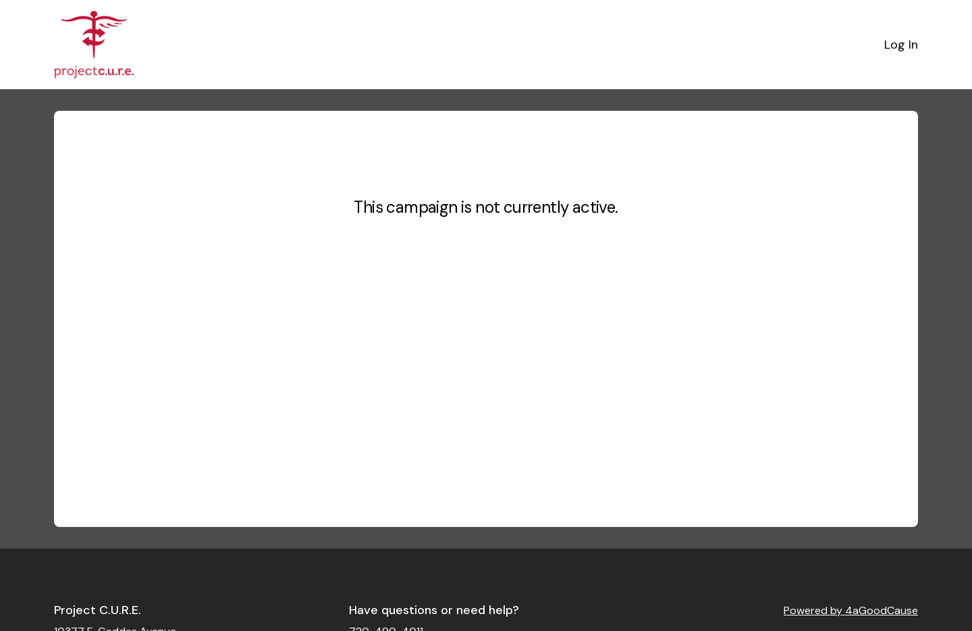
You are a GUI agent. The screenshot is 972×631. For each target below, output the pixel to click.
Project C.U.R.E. (97, 610)
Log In (901, 44)
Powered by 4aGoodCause (851, 610)
